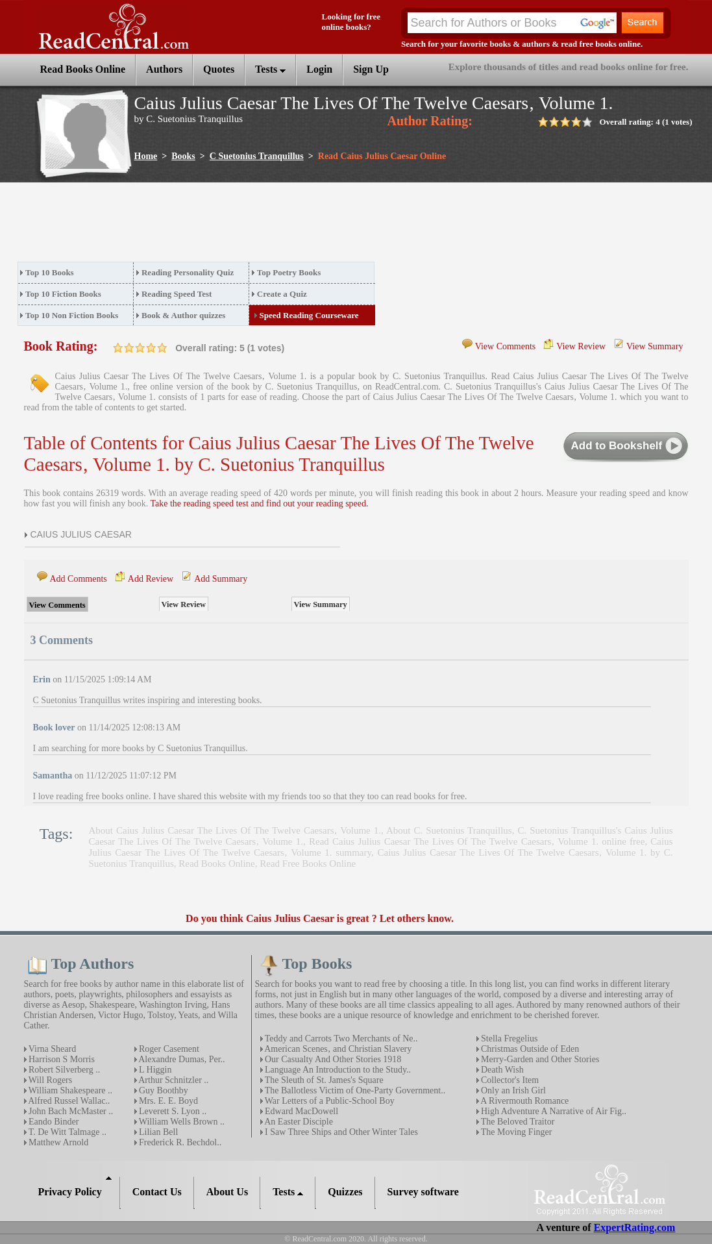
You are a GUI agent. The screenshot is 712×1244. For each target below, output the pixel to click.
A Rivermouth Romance (524, 1101)
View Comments (505, 346)
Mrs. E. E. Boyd (168, 1101)
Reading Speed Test (176, 294)
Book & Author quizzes (183, 315)
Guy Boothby (162, 1090)
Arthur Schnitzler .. (173, 1080)
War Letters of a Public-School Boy (329, 1101)
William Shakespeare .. (70, 1090)
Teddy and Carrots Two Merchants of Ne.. (340, 1038)
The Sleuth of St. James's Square (323, 1080)
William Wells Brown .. (181, 1121)
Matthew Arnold (58, 1142)
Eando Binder (53, 1121)
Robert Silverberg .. (64, 1070)
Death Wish (501, 1070)
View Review (581, 346)
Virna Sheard (52, 1049)
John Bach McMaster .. (70, 1111)
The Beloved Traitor (517, 1121)
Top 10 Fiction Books (63, 294)
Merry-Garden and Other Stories (539, 1059)
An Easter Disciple (298, 1121)
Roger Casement (168, 1049)
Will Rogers (50, 1080)
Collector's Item (509, 1080)
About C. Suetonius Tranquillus (449, 830)
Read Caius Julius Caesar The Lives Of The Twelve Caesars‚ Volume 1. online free (476, 841)
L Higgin (154, 1070)
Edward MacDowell (301, 1111)
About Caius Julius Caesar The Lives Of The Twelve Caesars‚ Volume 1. (235, 830)
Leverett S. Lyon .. (172, 1111)
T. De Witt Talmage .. (66, 1132)
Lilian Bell (157, 1132)
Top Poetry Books (289, 272)
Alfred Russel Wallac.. (68, 1101)
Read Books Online (216, 863)
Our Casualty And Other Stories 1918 (332, 1059)
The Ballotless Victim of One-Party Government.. (354, 1090)
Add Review (150, 579)
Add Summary (220, 579)
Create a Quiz (282, 294)
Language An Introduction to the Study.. (337, 1070)
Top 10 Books (49, 272)
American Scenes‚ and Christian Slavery (337, 1049)
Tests (270, 69)
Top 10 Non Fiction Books (71, 315)
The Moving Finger (515, 1132)
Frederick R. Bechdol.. (179, 1142)
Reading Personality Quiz (187, 272)
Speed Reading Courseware (309, 315)
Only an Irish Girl (512, 1090)
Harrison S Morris (61, 1059)
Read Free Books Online (308, 863)
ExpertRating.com (635, 1227)
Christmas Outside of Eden (529, 1049)
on (118, 348)
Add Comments (78, 579)
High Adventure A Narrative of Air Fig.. (552, 1111)
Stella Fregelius (508, 1038)
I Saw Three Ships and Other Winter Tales (341, 1132)
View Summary (654, 346)
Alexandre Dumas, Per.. (181, 1059)
